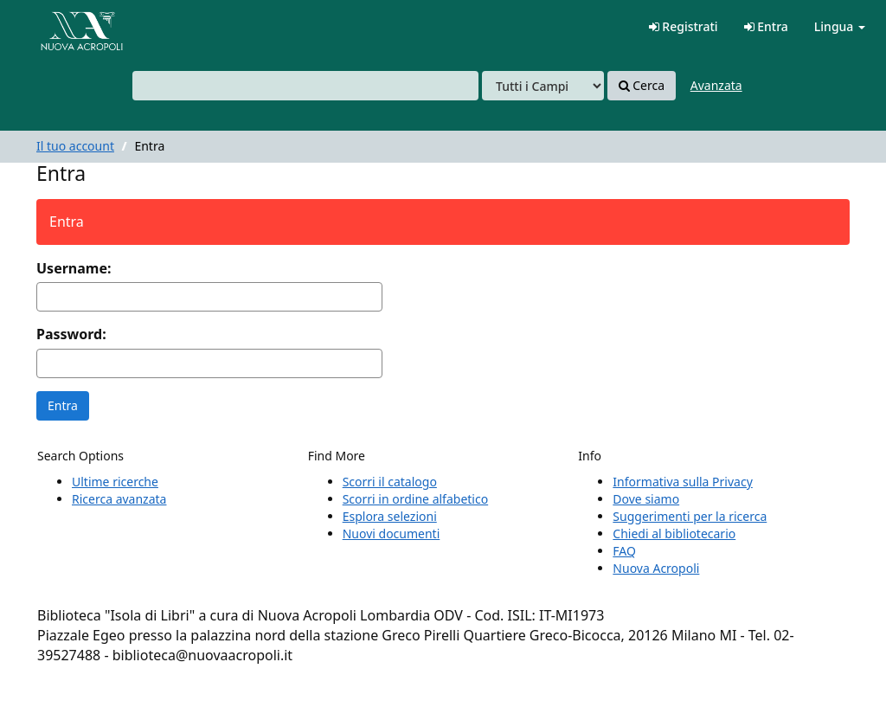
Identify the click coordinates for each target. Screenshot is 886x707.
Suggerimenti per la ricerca (690, 516)
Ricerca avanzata (119, 499)
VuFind (55, 26)
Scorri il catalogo (390, 481)
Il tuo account (75, 146)
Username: (73, 268)
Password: (71, 334)
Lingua (839, 26)
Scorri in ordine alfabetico (415, 499)
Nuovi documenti (391, 533)
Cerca (641, 85)
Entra (766, 26)
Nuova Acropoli (656, 568)
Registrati (683, 26)
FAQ (624, 551)
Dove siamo (646, 499)
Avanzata (716, 85)
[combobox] (305, 85)
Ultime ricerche (115, 481)
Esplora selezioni (390, 516)
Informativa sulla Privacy (682, 481)
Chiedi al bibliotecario (674, 533)
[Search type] (543, 85)
